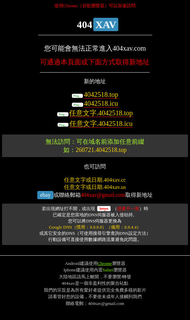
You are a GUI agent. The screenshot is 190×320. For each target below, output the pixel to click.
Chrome (105, 263)
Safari (108, 269)
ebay (45, 195)
